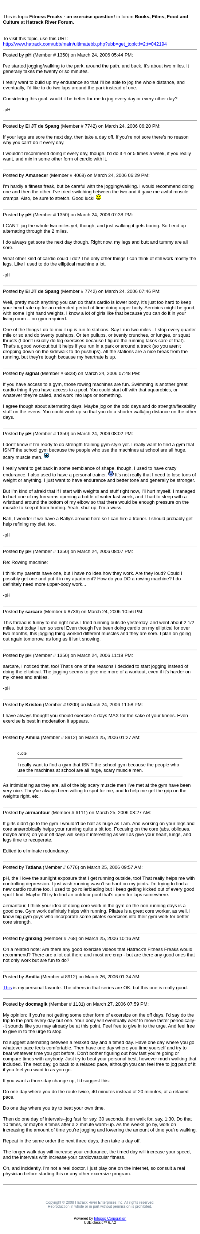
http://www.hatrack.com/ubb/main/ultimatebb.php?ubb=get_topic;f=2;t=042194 (85, 44)
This (7, 987)
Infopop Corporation (110, 1218)
